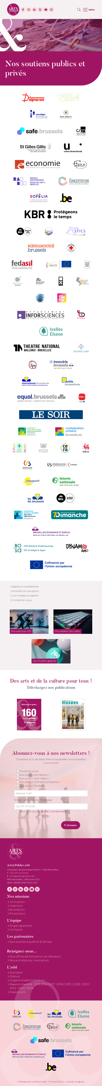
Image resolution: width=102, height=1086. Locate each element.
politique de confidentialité (51, 811)
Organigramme (21, 925)
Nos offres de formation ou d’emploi (35, 956)
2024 (30, 988)
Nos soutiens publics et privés (31, 941)
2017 (52, 984)
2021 (85, 984)
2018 (60, 984)
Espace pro (18, 992)
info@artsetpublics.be (22, 876)
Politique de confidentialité (32, 1081)
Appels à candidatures (25, 586)
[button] (79, 9)
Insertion (16, 905)
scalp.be (79, 1081)
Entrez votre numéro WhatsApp (33, 800)
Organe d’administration (27, 980)
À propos (16, 972)
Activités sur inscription (25, 591)
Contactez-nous (22, 600)
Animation (17, 909)
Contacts (16, 929)
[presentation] (36, 823)
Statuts (15, 976)
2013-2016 (41, 984)
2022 (13, 988)
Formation (17, 901)
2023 (22, 988)
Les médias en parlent (25, 595)
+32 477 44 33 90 (19, 873)
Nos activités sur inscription (29, 960)
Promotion (17, 913)
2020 (77, 984)
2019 (68, 984)
